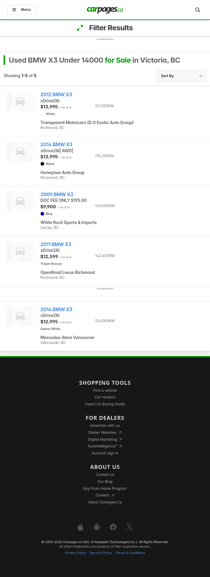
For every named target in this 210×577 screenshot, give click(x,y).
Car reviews (105, 397)
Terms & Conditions (130, 553)
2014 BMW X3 (57, 144)
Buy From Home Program (105, 488)
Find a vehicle (105, 390)
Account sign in (105, 453)
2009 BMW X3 (57, 194)
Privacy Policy (75, 553)
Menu (21, 9)
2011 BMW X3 (56, 244)
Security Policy (101, 553)
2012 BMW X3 (56, 94)
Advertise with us (105, 425)
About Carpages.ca (105, 502)
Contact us (105, 474)
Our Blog (104, 481)
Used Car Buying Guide (105, 404)
